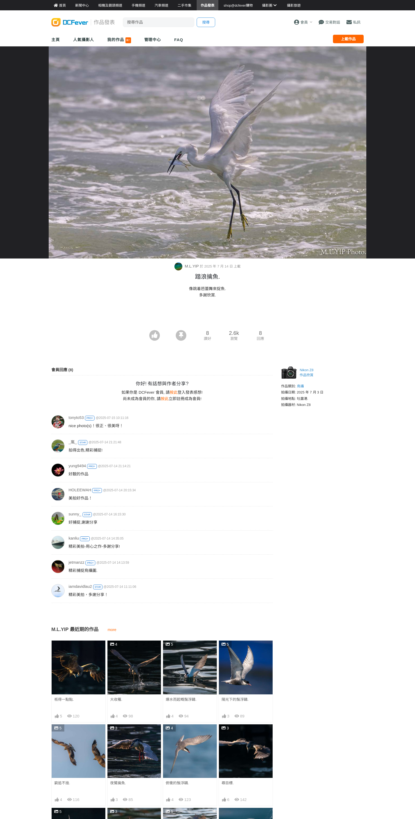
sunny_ (75, 514)
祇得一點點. (64, 699)
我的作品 (119, 40)
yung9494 (77, 465)
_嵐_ (73, 442)
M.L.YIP (187, 266)
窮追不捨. (62, 783)
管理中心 (152, 39)
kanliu (74, 538)
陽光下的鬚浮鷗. (235, 699)
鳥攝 (300, 386)
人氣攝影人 (83, 39)
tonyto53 (76, 417)
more (112, 630)
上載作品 (348, 39)
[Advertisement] (207, 315)
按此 (174, 392)
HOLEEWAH (80, 490)
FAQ (178, 39)
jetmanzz (76, 562)
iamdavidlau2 (80, 586)
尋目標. (228, 783)
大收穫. (116, 699)
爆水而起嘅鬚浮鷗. (181, 699)
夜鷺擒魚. (118, 783)
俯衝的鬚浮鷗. (177, 783)
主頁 (55, 39)
